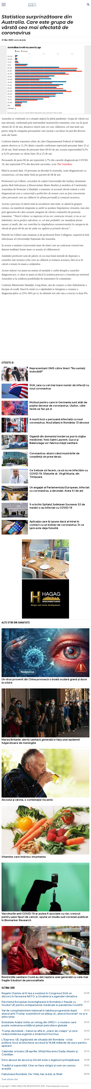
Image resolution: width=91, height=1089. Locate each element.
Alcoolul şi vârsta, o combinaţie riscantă (27, 799)
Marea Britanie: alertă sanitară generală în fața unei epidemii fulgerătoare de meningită (41, 741)
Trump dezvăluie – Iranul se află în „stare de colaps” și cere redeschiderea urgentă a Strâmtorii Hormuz (40, 1032)
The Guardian (64, 164)
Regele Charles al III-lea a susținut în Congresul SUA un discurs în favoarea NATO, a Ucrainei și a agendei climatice (39, 995)
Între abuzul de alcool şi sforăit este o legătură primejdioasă (40, 1060)
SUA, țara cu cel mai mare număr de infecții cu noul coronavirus (59, 387)
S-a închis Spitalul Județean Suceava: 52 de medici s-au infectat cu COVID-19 (57, 506)
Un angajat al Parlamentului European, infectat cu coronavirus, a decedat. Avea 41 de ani (59, 489)
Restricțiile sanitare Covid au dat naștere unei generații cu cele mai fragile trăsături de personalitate (45, 979)
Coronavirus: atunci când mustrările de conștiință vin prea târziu (54, 455)
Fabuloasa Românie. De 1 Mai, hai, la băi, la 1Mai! (32, 1074)
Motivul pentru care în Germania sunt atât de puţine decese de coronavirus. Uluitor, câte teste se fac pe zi (58, 405)
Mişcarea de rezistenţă (45, 4)
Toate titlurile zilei (10, 1079)
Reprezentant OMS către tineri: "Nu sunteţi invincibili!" (57, 370)
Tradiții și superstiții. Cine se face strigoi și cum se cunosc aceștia (39, 1067)
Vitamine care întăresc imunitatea (24, 856)
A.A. (24, 40)
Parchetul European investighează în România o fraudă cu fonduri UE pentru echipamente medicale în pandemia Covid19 (42, 1003)
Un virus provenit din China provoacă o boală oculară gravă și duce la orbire (44, 681)
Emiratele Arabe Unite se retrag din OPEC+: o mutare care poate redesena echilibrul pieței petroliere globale (39, 1024)
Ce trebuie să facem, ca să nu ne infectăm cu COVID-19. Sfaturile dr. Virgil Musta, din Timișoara (58, 473)
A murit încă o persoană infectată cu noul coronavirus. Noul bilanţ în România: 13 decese (59, 421)
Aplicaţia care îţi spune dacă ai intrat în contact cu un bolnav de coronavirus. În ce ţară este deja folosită (56, 525)
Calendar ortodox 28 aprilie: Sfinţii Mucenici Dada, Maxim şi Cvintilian (40, 1053)
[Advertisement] (45, 337)
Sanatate (24, 622)
